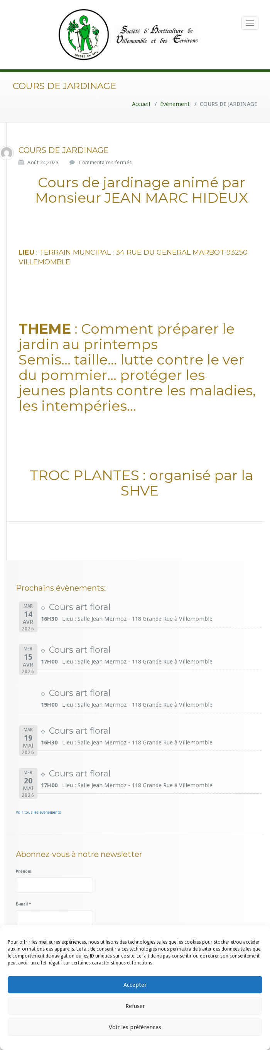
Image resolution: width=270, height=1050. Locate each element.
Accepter (135, 984)
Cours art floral (80, 607)
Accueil (141, 104)
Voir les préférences (135, 1027)
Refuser (135, 1006)
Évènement (175, 104)
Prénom (23, 871)
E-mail (23, 904)
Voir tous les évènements (38, 812)
